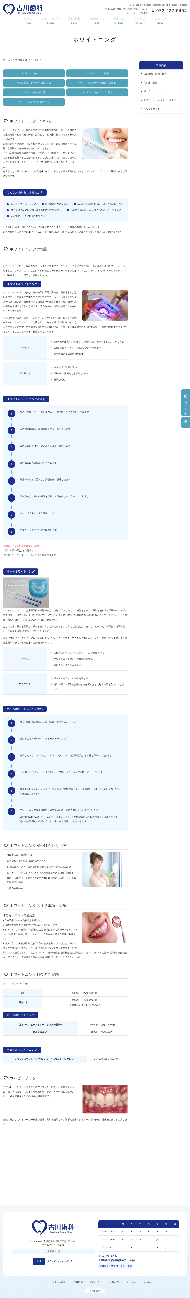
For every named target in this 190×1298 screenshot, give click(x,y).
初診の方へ (96, 21)
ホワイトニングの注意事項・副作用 (97, 83)
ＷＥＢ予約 (185, 402)
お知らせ (160, 21)
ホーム (28, 21)
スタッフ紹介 (50, 21)
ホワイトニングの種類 (97, 73)
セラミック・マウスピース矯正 (160, 100)
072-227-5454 (53, 1261)
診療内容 (119, 21)
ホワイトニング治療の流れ (34, 92)
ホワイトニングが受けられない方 (34, 83)
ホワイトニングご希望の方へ (34, 102)
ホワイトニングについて (34, 73)
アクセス (139, 21)
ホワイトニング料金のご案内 (97, 92)
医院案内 (74, 21)
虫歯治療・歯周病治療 (155, 73)
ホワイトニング (152, 109)
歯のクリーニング (153, 91)
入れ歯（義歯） (152, 82)
